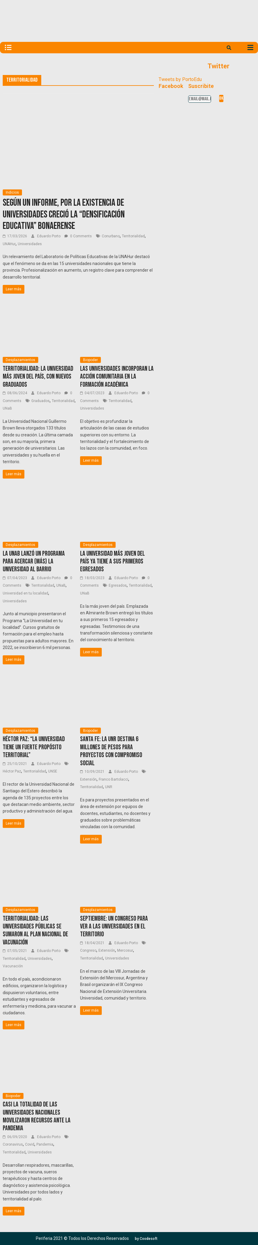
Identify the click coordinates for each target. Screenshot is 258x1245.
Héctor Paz (12, 771)
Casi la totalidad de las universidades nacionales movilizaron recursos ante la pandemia (36, 1116)
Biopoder (90, 360)
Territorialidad (133, 236)
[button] (146, 1238)
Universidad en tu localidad (25, 593)
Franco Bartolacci (113, 779)
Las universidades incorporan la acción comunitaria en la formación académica (117, 377)
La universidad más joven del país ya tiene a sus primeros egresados (112, 562)
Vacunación (13, 966)
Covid (29, 1144)
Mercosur (125, 950)
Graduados (40, 401)
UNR (108, 787)
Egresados (118, 585)
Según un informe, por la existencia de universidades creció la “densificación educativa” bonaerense (64, 214)
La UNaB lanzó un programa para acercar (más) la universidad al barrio (34, 562)
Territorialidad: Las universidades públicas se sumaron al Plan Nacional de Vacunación (35, 931)
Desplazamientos (20, 360)
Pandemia (44, 1144)
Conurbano (111, 236)
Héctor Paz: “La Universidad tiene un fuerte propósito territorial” (34, 747)
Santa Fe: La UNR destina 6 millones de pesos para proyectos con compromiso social (111, 751)
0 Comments (78, 236)
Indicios (12, 192)
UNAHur (9, 244)
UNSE (52, 771)
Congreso (88, 950)
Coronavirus (13, 1144)
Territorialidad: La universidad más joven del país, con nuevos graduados (38, 377)
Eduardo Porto (49, 236)
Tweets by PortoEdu (180, 79)
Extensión (88, 779)
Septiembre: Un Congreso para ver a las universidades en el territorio (114, 927)
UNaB (7, 408)
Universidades (30, 244)
